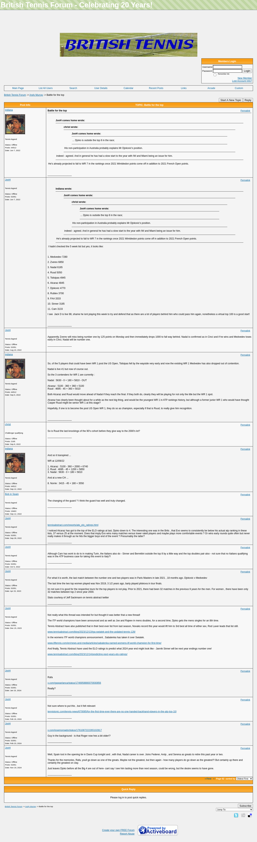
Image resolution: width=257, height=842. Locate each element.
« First (208, 778)
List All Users (46, 88)
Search (73, 88)
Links (184, 88)
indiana (9, 110)
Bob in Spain (12, 494)
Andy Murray (36, 95)
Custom (239, 88)
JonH (8, 179)
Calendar (129, 88)
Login (247, 70)
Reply (248, 100)
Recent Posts (156, 88)
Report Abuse (127, 833)
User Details (100, 88)
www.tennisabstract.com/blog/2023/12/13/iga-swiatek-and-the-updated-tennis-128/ (92, 631)
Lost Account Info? (242, 81)
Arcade (211, 88)
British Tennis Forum (15, 95)
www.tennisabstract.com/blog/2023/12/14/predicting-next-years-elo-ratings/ (87, 654)
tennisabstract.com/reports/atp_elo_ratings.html (73, 525)
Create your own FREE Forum (118, 830)
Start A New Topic (230, 100)
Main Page (18, 88)
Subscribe (245, 805)
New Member (245, 78)
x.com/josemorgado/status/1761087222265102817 (75, 730)
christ (8, 424)
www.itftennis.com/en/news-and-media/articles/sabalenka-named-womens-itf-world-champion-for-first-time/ (104, 643)
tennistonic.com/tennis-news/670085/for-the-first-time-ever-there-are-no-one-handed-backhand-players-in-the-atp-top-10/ (112, 711)
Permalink (245, 110)
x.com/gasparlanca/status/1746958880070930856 (74, 682)
